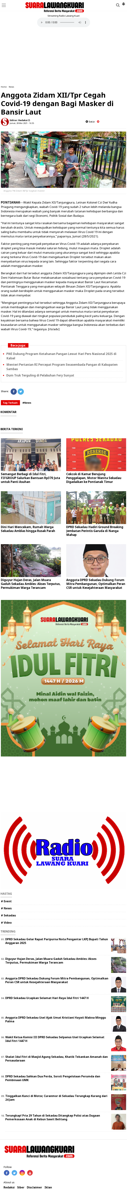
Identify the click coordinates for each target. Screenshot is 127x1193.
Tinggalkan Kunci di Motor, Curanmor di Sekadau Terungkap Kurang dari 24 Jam (56, 1098)
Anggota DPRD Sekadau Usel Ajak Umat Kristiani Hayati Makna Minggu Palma (55, 1019)
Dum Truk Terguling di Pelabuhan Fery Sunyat (40, 375)
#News (26, 402)
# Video (6, 923)
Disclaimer (34, 1187)
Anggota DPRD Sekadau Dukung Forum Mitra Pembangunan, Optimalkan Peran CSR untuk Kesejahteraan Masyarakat (95, 584)
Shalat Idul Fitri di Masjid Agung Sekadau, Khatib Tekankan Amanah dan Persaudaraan (56, 1058)
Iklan (48, 1187)
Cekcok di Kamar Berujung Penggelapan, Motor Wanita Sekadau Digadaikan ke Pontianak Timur (93, 478)
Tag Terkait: (10, 402)
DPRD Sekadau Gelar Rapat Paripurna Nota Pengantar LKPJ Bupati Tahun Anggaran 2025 (56, 941)
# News (6, 908)
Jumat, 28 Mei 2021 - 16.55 (22, 123)
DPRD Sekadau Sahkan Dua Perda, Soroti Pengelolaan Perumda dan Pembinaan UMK (52, 1078)
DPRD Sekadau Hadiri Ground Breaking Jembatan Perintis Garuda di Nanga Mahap (94, 531)
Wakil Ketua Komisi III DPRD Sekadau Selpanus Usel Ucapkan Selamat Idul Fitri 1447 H (54, 1039)
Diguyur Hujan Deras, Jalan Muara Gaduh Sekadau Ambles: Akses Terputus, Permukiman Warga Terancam (31, 584)
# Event (6, 901)
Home (4, 86)
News (11, 86)
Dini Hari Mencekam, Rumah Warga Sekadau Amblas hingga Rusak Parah (28, 529)
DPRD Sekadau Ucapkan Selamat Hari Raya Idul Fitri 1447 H (47, 998)
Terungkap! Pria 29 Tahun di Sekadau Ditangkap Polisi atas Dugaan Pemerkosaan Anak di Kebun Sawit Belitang (52, 1117)
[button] (123, 2)
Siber (20, 1187)
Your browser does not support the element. (63, 22)
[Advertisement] (63, 56)
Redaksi (9, 1187)
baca (90, 121)
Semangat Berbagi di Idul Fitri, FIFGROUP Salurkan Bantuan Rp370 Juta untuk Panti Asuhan (30, 478)
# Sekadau (8, 915)
